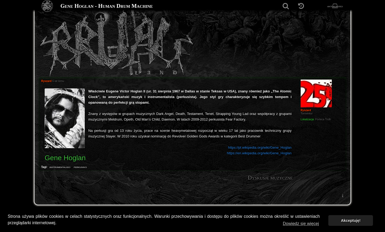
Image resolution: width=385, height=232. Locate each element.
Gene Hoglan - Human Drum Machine (106, 6)
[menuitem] (342, 195)
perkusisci (80, 167)
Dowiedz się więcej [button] (301, 223)
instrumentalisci (59, 167)
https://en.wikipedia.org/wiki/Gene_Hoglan (259, 153)
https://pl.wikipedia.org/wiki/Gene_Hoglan (260, 147)
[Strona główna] (47, 6)
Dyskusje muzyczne (270, 177)
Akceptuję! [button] (351, 220)
